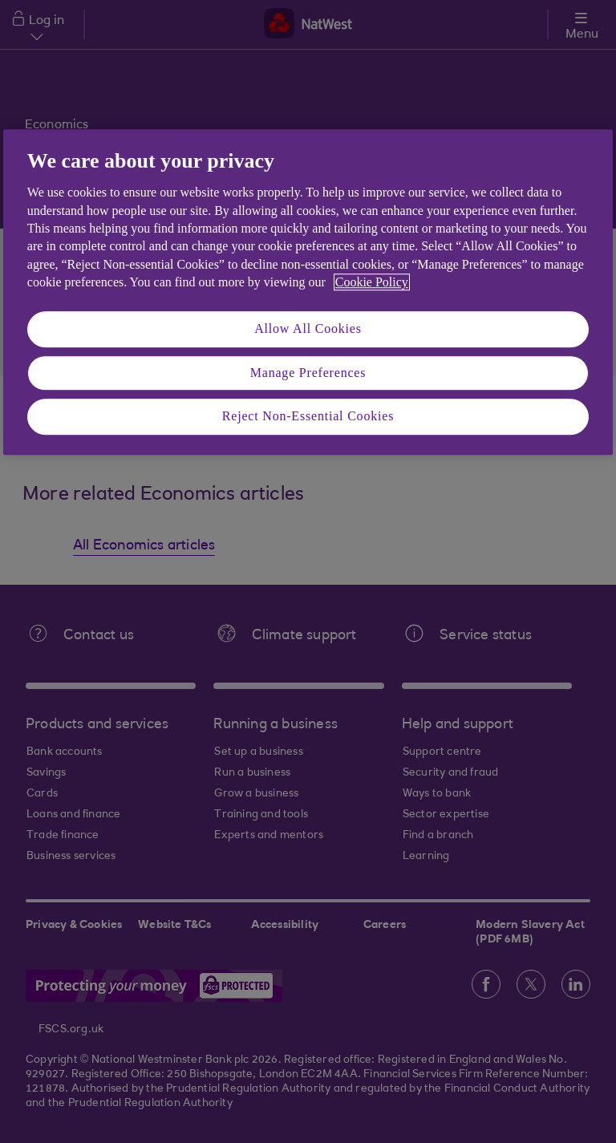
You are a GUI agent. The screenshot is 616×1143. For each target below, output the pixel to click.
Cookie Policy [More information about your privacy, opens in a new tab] (371, 282)
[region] (308, 292)
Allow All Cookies (308, 329)
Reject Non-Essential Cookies (308, 416)
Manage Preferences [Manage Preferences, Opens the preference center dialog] (308, 372)
